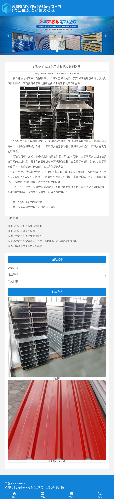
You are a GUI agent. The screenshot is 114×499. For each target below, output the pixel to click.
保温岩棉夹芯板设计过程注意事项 (37, 207)
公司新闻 (13, 268)
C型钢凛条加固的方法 (30, 202)
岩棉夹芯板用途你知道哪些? (26, 236)
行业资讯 (13, 274)
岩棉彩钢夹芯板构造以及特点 (26, 246)
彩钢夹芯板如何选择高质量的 (26, 226)
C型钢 (44, 83)
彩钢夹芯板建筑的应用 (23, 231)
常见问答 (13, 281)
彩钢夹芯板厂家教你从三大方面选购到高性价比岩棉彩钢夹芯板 (44, 241)
